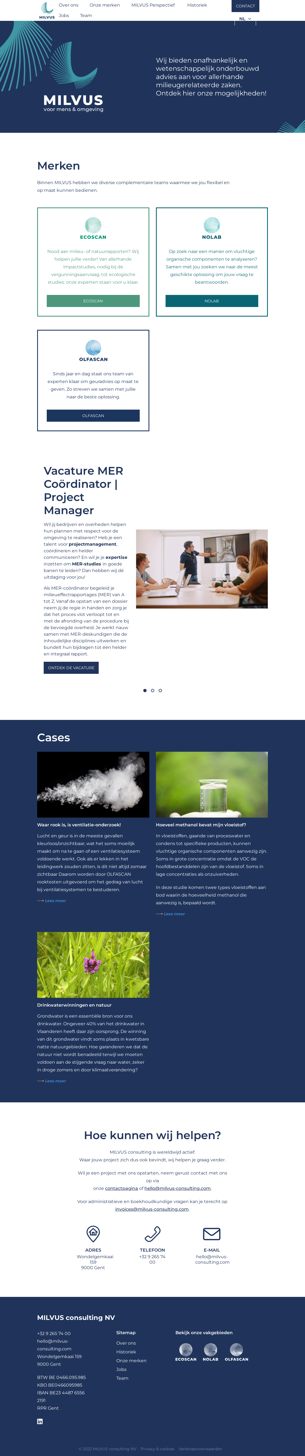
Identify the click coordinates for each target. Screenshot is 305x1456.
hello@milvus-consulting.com (177, 1188)
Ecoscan (93, 300)
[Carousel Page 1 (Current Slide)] (145, 690)
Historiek (197, 5)
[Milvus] (47, 10)
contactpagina (121, 1188)
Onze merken (105, 5)
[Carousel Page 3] (160, 690)
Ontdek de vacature (71, 667)
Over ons (68, 5)
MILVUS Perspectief (153, 5)
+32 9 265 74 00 (152, 1259)
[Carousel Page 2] (152, 690)
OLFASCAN (93, 415)
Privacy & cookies (157, 1448)
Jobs (64, 15)
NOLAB (212, 300)
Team (86, 15)
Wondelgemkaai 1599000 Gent (95, 1262)
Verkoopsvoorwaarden (200, 1448)
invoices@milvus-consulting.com (152, 1209)
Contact (245, 6)
